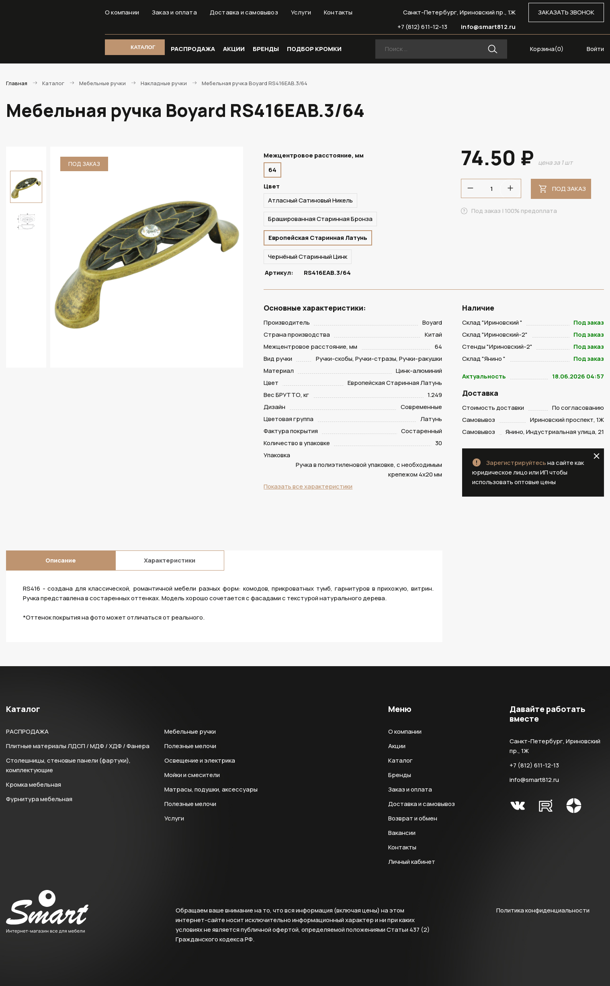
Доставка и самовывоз (244, 12)
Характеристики (169, 560)
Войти (595, 49)
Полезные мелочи (190, 746)
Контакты (338, 12)
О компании (122, 12)
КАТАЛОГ (143, 47)
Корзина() (547, 49)
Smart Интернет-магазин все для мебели (47, 27)
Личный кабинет (411, 861)
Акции (396, 746)
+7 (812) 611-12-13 (422, 27)
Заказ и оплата (174, 12)
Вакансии (402, 832)
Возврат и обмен (412, 818)
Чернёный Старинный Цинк (307, 256)
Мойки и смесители (192, 775)
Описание (60, 560)
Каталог (400, 760)
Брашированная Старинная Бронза (320, 219)
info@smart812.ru (488, 27)
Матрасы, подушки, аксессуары (211, 789)
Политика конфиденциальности (543, 910)
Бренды (399, 775)
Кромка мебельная (33, 784)
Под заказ (569, 188)
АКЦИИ (234, 49)
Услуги (301, 12)
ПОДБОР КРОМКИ (314, 49)
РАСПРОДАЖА (193, 49)
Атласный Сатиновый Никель (310, 200)
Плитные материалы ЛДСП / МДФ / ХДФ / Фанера (77, 746)
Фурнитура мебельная (39, 799)
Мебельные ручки (190, 731)
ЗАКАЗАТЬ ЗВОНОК (566, 12)
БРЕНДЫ (266, 49)
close (597, 456)
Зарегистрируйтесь (516, 462)
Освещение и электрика (199, 760)
